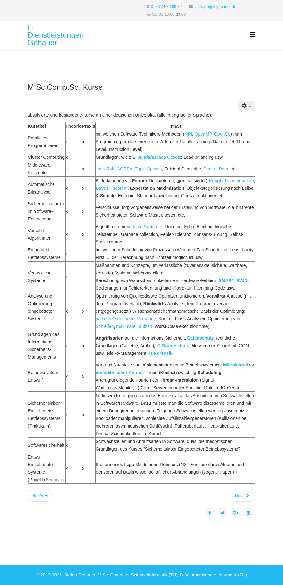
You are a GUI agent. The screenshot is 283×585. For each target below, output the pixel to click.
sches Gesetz (159, 157)
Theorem (112, 188)
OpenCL (222, 134)
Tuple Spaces (148, 168)
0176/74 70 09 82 (166, 6)
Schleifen (105, 326)
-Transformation (231, 180)
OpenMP (203, 134)
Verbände (146, 318)
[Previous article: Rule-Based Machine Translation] (40, 496)
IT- (161, 353)
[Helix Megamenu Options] (252, 34)
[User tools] (246, 106)
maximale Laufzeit (134, 326)
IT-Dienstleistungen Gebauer (56, 35)
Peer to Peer (216, 168)
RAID (242, 280)
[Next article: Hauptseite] (242, 496)
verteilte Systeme (144, 226)
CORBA (125, 168)
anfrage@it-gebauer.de (215, 6)
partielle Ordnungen (115, 318)
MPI (188, 134)
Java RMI (105, 168)
